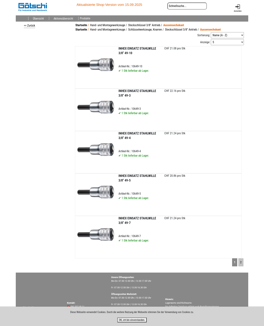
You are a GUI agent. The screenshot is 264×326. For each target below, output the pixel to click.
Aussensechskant (173, 25)
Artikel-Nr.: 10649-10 (137, 59)
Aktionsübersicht (63, 18)
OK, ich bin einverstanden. (132, 319)
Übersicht (38, 18)
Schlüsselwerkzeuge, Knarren (145, 29)
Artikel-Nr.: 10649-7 (137, 229)
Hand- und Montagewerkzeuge (107, 25)
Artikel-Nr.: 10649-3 (137, 102)
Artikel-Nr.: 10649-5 (137, 187)
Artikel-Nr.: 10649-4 (137, 144)
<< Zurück (29, 25)
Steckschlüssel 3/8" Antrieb (144, 25)
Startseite (81, 25)
